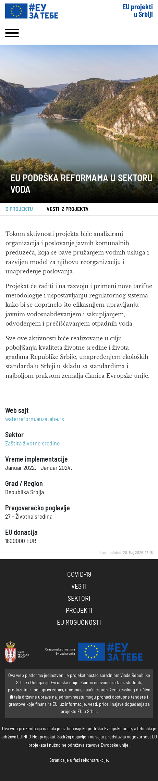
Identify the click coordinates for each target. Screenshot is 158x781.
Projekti (79, 610)
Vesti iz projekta (67, 209)
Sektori (79, 598)
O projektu (19, 209)
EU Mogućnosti (79, 622)
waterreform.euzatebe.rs (34, 419)
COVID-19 (79, 574)
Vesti (79, 586)
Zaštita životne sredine (32, 444)
